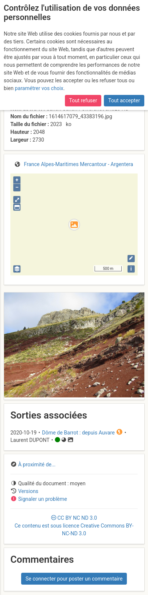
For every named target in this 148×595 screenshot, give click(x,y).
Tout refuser (83, 100)
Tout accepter (124, 100)
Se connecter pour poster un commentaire (74, 579)
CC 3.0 (74, 525)
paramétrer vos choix (39, 88)
